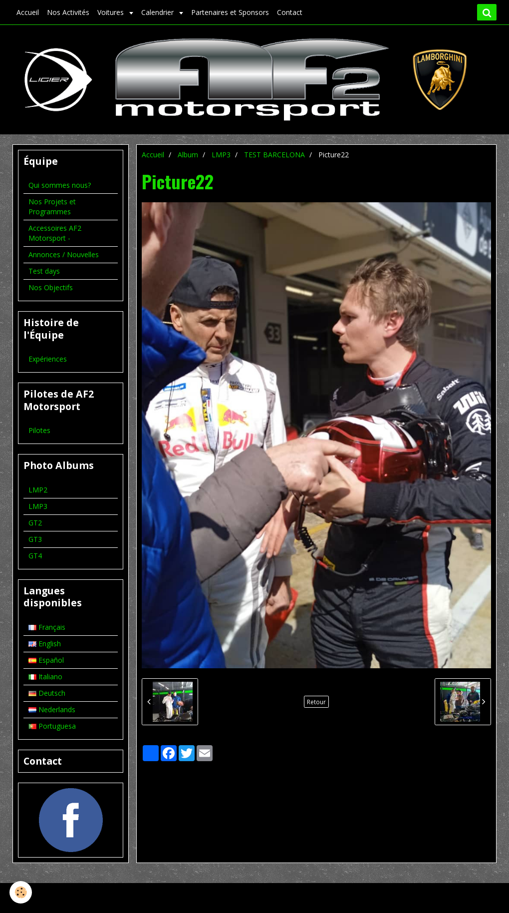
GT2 (35, 522)
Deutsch (46, 693)
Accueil (27, 12)
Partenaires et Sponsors (230, 12)
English (44, 643)
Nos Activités (68, 12)
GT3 (35, 539)
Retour (316, 702)
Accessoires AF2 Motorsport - (54, 233)
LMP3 (221, 154)
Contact (289, 12)
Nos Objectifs (50, 287)
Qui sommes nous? (59, 185)
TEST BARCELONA (274, 154)
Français (46, 627)
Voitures (111, 12)
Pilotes (39, 430)
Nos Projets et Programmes (52, 206)
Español (46, 660)
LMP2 (37, 489)
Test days (44, 271)
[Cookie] (21, 892)
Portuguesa (52, 726)
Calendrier (158, 12)
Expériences (47, 359)
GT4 (35, 555)
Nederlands (51, 709)
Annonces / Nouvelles (63, 254)
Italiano (45, 676)
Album (188, 154)
